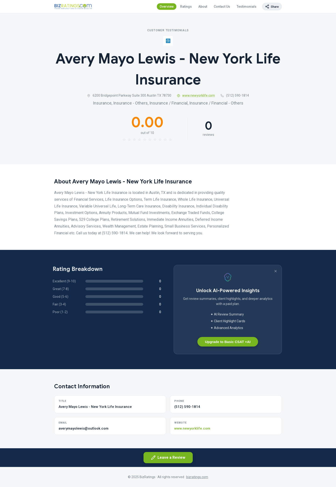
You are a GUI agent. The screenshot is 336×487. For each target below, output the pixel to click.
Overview (167, 6)
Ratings (186, 6)
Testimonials (246, 6)
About (202, 6)
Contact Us (222, 6)
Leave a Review (168, 457)
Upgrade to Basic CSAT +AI (227, 342)
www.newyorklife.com (196, 95)
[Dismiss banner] (275, 271)
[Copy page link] (272, 6)
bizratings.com (197, 477)
